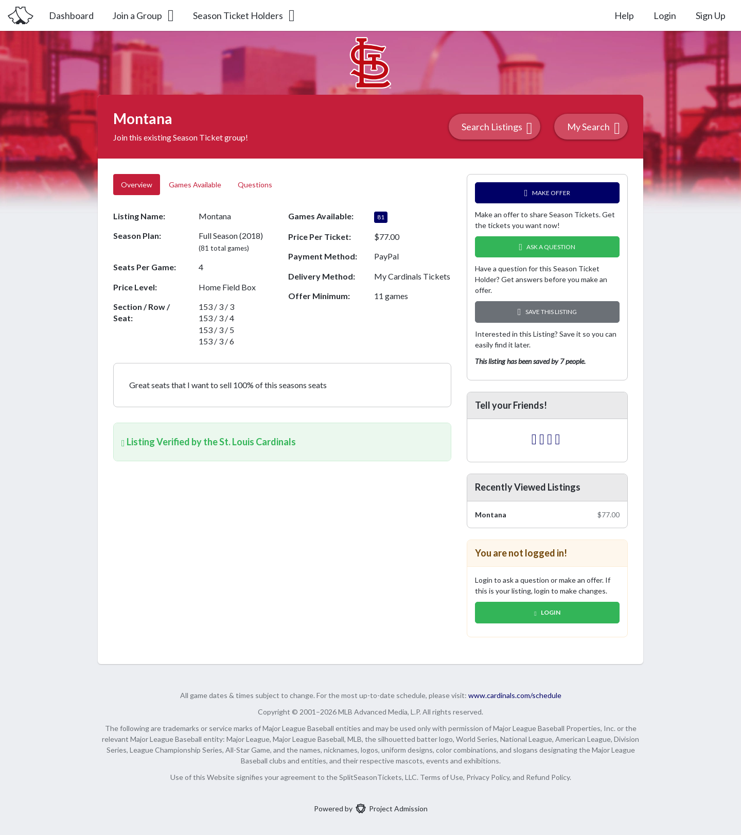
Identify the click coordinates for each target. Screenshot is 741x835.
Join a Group (143, 15)
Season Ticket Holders (244, 15)
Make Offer (547, 193)
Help (624, 15)
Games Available (195, 184)
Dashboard (71, 15)
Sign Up (711, 15)
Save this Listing (547, 312)
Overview (136, 184)
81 (380, 217)
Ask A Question (547, 247)
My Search (593, 127)
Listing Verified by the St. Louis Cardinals (208, 441)
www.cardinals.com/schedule (514, 695)
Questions (256, 184)
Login (665, 15)
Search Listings (497, 127)
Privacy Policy (487, 777)
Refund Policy (548, 777)
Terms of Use (441, 777)
